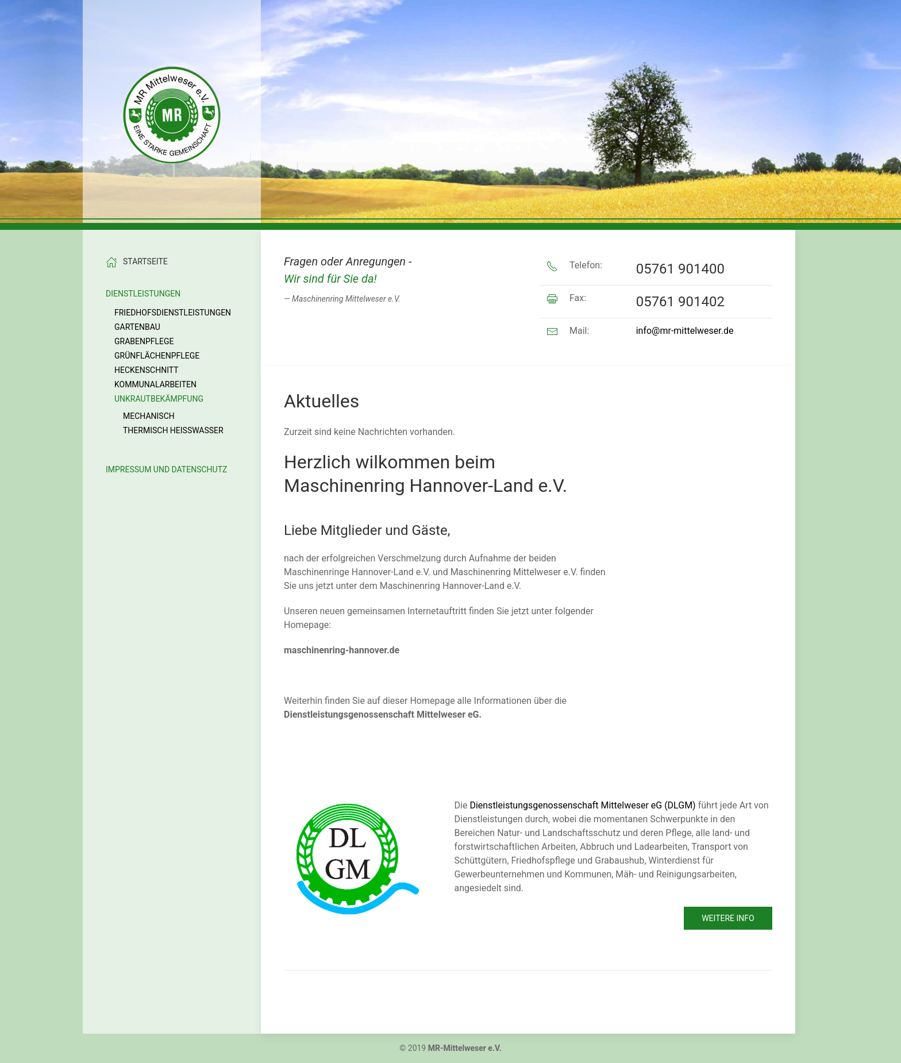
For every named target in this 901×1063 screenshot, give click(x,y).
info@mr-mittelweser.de (685, 330)
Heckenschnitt (146, 370)
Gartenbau (137, 327)
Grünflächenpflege (156, 355)
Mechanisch (149, 416)
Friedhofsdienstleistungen (172, 312)
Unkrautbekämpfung (158, 398)
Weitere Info (728, 918)
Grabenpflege (144, 341)
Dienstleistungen (143, 293)
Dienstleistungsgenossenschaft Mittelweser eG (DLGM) (582, 805)
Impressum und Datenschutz (166, 469)
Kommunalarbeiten (155, 384)
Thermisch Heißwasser (173, 430)
